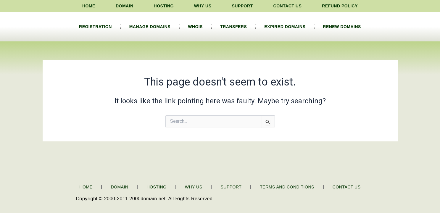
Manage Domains (149, 26)
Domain (124, 6)
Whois (195, 26)
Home (88, 6)
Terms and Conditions (287, 187)
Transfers (233, 26)
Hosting (164, 6)
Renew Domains (342, 26)
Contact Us (287, 6)
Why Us (203, 6)
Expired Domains (284, 26)
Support (242, 6)
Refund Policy (340, 6)
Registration (95, 26)
